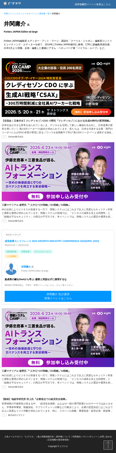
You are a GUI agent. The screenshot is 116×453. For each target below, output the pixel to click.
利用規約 (77, 436)
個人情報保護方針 (45, 436)
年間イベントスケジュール (16, 13)
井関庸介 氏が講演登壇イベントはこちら (58, 296)
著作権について (63, 436)
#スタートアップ (13, 235)
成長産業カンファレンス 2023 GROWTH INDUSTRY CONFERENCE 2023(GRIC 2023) (52, 241)
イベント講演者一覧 (40, 13)
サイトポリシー (90, 436)
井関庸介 (26, 266)
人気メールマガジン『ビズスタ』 (19, 436)
